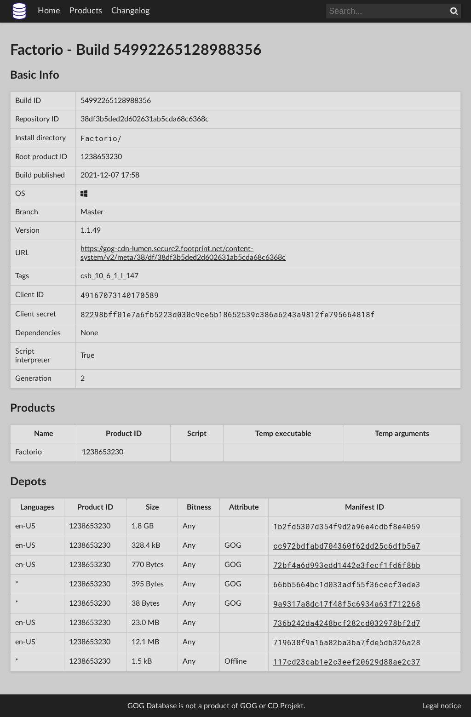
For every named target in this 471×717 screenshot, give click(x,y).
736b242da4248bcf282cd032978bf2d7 (346, 623)
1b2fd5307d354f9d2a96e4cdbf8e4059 (346, 526)
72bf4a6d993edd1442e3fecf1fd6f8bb (346, 565)
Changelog (130, 11)
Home (49, 11)
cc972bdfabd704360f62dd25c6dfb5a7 (346, 546)
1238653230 (101, 157)
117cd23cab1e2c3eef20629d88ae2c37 (346, 661)
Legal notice (442, 706)
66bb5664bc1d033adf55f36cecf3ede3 (346, 584)
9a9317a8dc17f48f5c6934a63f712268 (346, 603)
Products (85, 11)
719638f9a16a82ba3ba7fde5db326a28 (346, 642)
